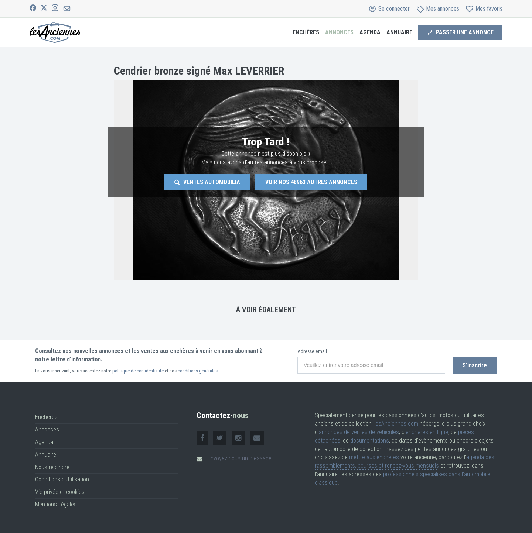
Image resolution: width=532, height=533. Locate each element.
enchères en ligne (427, 432)
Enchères (306, 32)
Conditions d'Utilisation (62, 479)
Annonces (339, 32)
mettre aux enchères (374, 457)
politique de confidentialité (138, 371)
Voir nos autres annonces (311, 182)
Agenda (370, 32)
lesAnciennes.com (396, 423)
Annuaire (399, 32)
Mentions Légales (56, 504)
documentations (369, 440)
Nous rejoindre (52, 467)
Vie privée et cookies (60, 491)
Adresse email (312, 351)
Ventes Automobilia (207, 182)
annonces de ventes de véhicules (359, 432)
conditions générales (198, 371)
